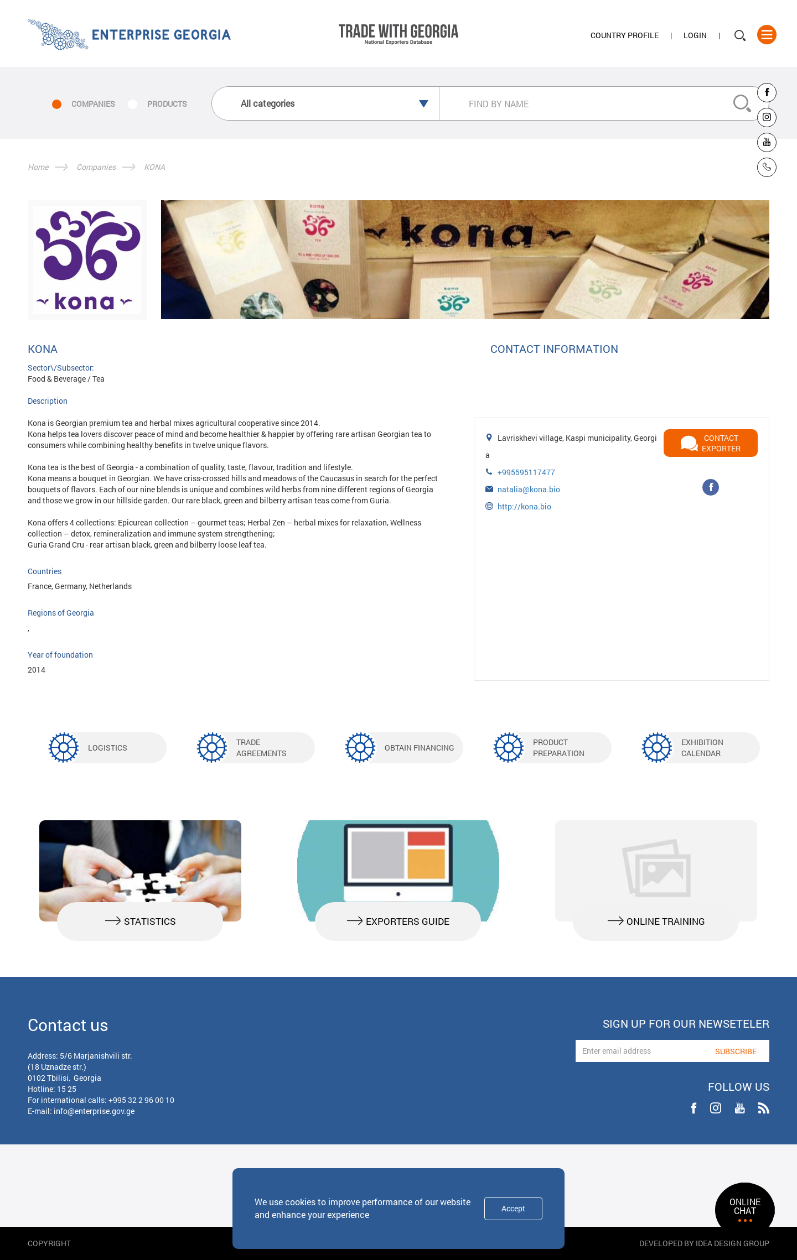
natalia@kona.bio (529, 489)
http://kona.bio (524, 506)
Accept (513, 1208)
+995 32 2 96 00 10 (141, 1100)
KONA (154, 167)
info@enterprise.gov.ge (94, 1111)
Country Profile (625, 35)
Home (38, 167)
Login (695, 35)
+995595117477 (526, 472)
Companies (96, 167)
